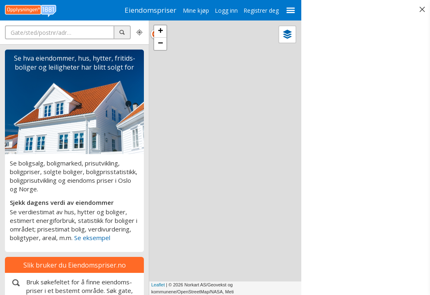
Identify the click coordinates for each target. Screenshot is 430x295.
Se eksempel (92, 238)
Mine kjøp (192, 10)
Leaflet (158, 284)
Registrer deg (257, 10)
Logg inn (222, 10)
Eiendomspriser (149, 10)
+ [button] (160, 31)
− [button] (160, 44)
